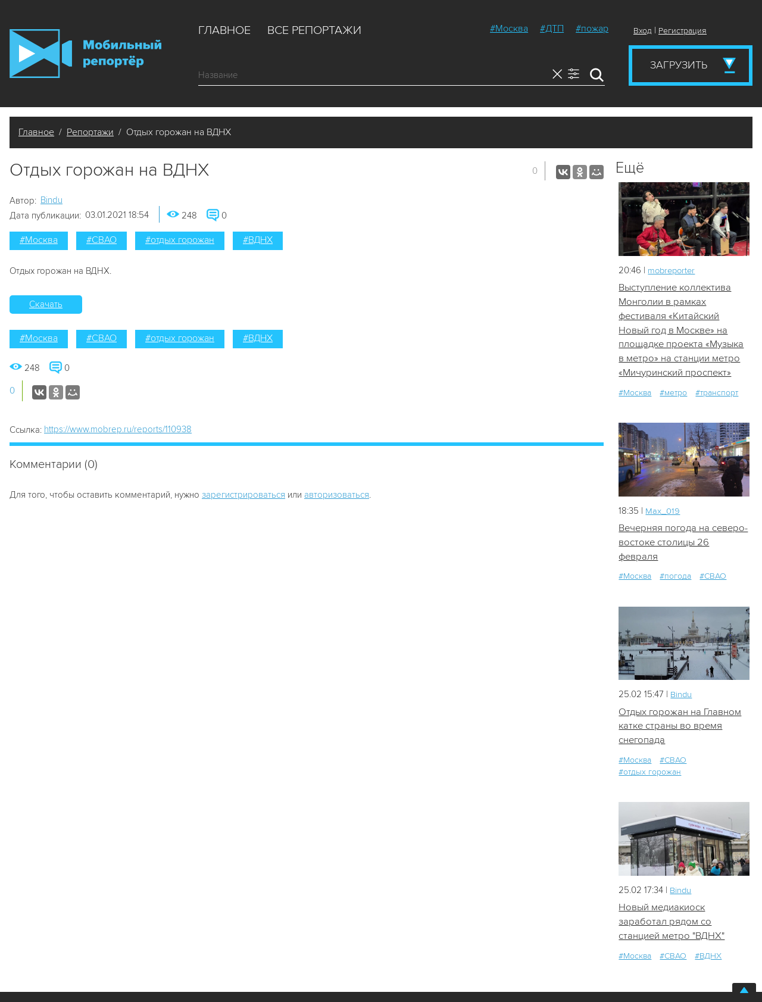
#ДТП (552, 29)
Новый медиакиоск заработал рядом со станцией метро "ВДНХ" (672, 926)
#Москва (509, 29)
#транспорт (716, 394)
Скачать (46, 304)
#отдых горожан (179, 240)
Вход (642, 31)
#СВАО (101, 240)
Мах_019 (662, 512)
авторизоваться (336, 494)
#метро (673, 394)
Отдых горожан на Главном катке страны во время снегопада (680, 729)
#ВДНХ (258, 240)
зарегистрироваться (243, 494)
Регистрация (682, 31)
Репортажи (90, 132)
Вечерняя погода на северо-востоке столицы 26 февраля (683, 545)
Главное (224, 30)
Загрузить (678, 64)
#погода (675, 579)
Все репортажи (314, 30)
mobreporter (673, 270)
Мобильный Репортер (85, 53)
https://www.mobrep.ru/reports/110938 (118, 429)
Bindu (51, 200)
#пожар (592, 29)
